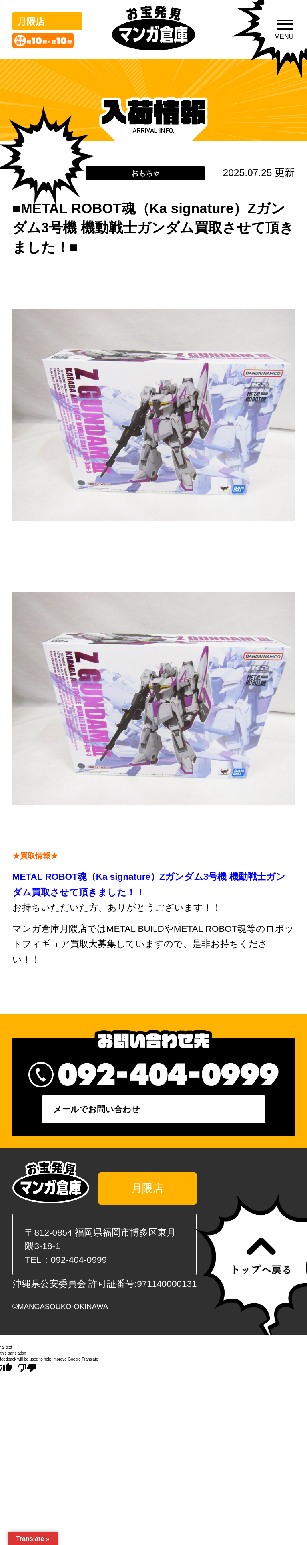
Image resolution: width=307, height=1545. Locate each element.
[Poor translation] (27, 1372)
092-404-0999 (79, 1264)
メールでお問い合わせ (155, 1112)
